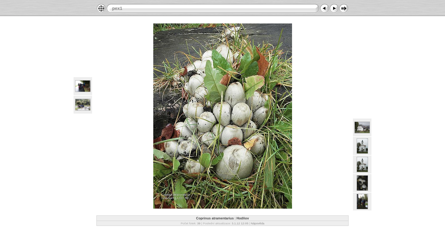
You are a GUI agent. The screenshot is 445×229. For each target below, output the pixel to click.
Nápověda (258, 223)
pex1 (117, 8)
